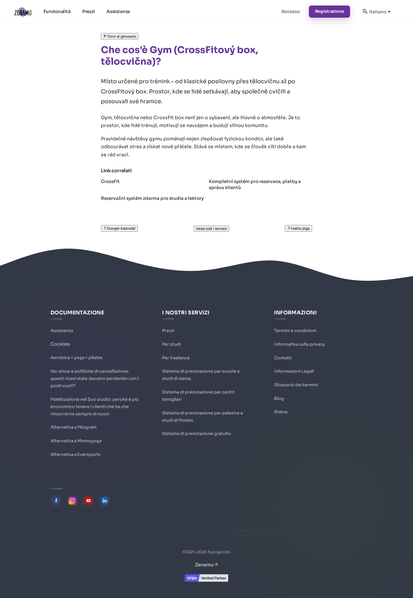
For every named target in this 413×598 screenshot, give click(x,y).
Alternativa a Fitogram (73, 425)
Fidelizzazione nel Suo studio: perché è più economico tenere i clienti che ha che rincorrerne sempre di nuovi (94, 403)
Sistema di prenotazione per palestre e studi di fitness (202, 414)
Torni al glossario (119, 36)
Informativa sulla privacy (299, 337)
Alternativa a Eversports (75, 453)
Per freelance (176, 351)
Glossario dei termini (296, 379)
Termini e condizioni (295, 323)
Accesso (290, 11)
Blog (279, 393)
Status (281, 407)
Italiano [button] (374, 11)
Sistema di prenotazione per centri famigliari (198, 392)
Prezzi (89, 11)
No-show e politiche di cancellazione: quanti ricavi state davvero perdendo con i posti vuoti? (94, 373)
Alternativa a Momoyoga (76, 439)
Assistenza (119, 11)
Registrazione (329, 11)
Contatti (282, 351)
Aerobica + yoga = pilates (76, 350)
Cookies (60, 337)
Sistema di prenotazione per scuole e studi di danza (201, 369)
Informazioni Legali (294, 365)
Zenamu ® (206, 565)
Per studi (171, 337)
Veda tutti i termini (211, 228)
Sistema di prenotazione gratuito (196, 432)
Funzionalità (57, 11)
